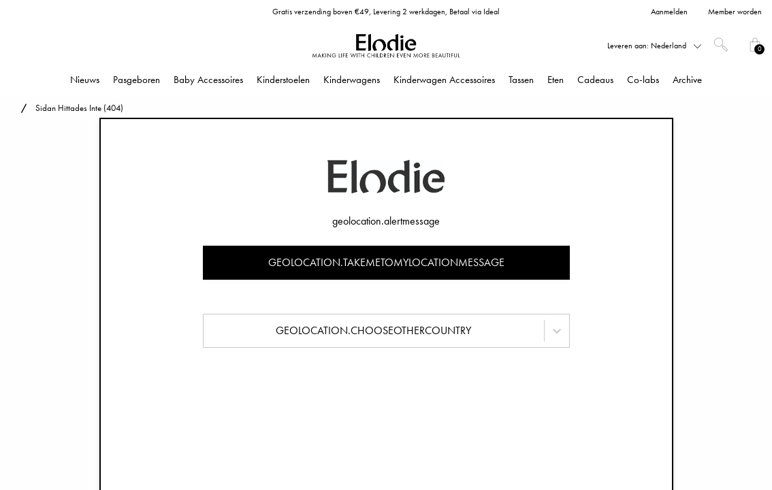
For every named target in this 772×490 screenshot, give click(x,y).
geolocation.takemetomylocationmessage (386, 262)
